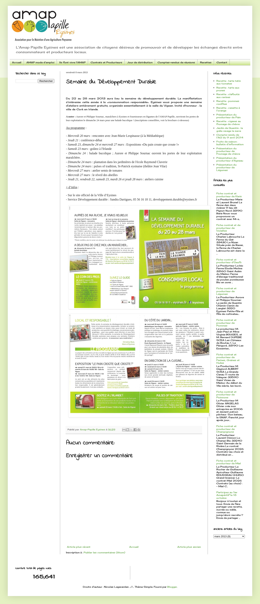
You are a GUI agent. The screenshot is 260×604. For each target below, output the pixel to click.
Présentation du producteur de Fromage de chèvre (228, 151)
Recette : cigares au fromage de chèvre (228, 122)
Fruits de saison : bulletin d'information (230, 143)
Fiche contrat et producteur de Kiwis (229, 195)
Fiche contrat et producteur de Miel (228, 462)
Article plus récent (78, 546)
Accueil (16, 62)
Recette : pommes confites (227, 102)
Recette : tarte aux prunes (227, 89)
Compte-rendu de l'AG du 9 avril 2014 (229, 136)
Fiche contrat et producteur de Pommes (226, 322)
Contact (222, 62)
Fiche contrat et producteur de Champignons (226, 429)
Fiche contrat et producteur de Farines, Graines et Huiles (228, 358)
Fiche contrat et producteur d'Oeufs (229, 261)
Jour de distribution (140, 62)
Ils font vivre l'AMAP (72, 62)
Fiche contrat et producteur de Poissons (226, 394)
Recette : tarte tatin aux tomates (228, 82)
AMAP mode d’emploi (40, 62)
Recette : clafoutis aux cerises (228, 95)
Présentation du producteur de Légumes (226, 167)
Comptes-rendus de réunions (176, 62)
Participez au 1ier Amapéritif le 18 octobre (226, 495)
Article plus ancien (189, 546)
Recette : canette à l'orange (228, 109)
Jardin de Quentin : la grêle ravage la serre (229, 129)
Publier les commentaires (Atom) (104, 552)
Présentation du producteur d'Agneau (229, 159)
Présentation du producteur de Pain (228, 116)
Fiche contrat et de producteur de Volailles (228, 228)
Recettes (205, 62)
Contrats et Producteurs (106, 62)
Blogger (172, 586)
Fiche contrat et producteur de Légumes (226, 291)
